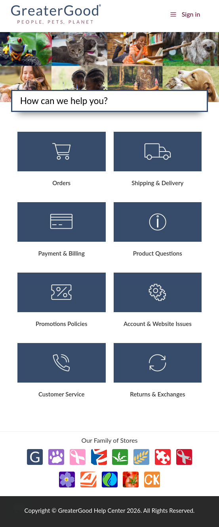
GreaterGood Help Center (92, 510)
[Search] (109, 101)
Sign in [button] (191, 14)
